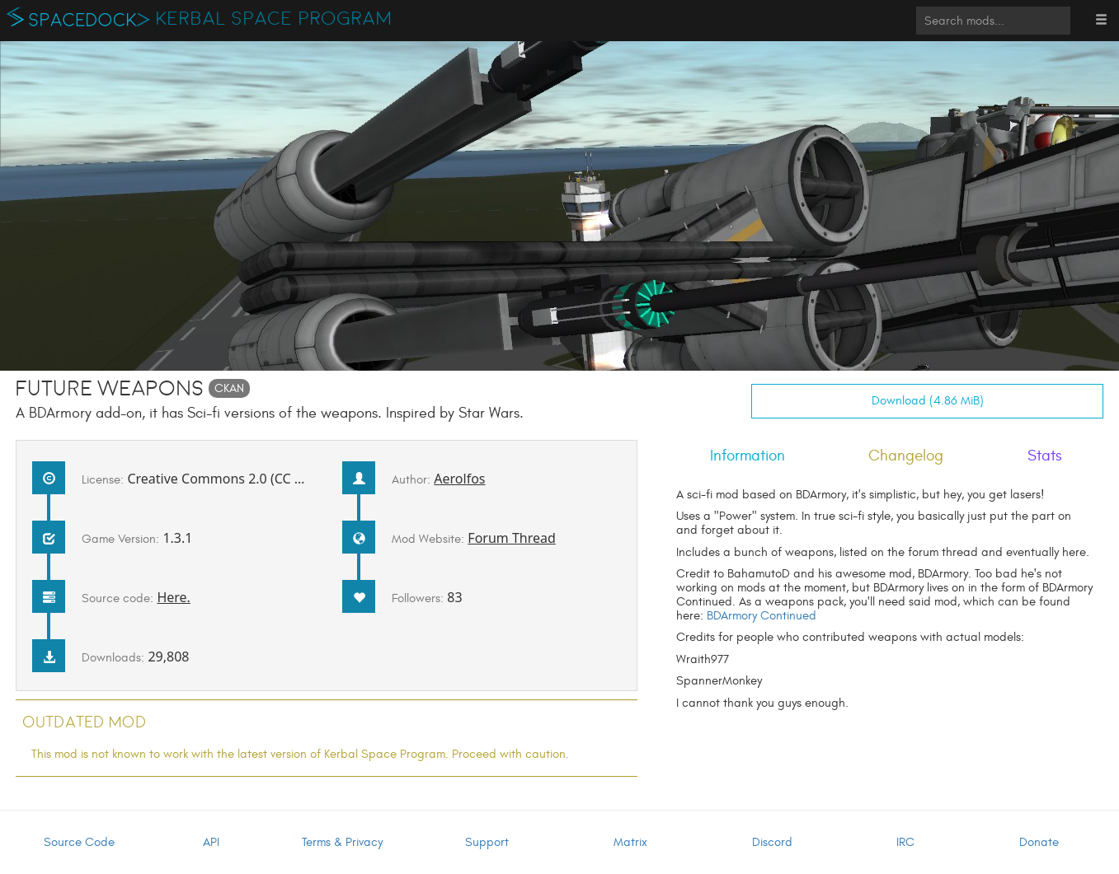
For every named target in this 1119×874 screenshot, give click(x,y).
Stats (1044, 455)
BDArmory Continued (761, 616)
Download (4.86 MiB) (928, 401)
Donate (1039, 842)
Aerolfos (459, 479)
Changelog (905, 455)
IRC (905, 842)
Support (487, 842)
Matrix (630, 842)
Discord (772, 842)
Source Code (79, 842)
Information (747, 455)
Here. (173, 597)
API (211, 842)
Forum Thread (512, 538)
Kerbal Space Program (274, 19)
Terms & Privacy (342, 842)
